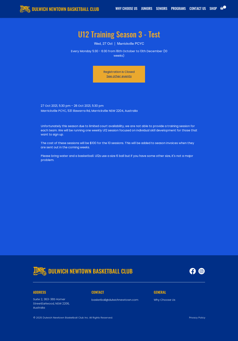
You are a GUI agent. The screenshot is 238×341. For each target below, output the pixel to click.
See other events (119, 76)
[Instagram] (201, 271)
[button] (223, 8)
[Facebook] (192, 271)
